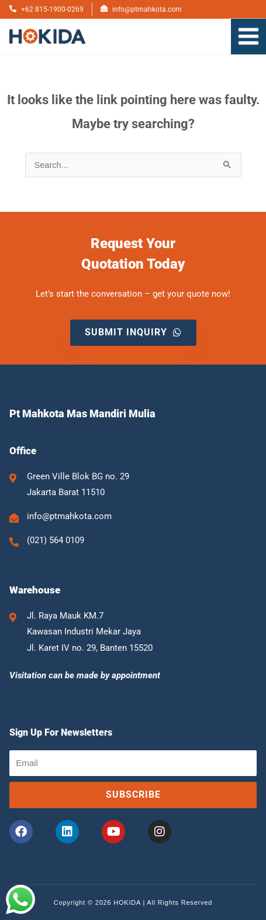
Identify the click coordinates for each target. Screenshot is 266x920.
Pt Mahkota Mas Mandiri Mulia (82, 413)
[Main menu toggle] (248, 36)
